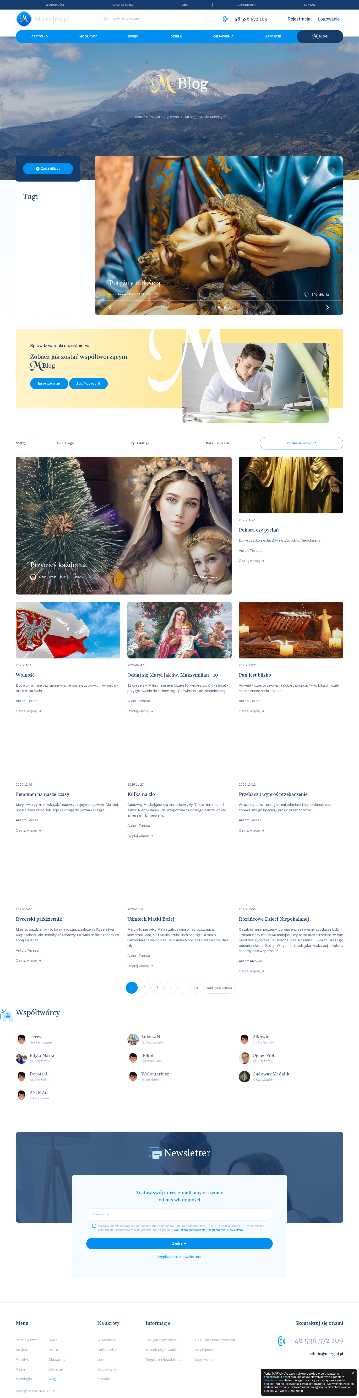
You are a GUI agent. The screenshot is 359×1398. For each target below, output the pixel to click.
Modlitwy (88, 36)
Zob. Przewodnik (88, 383)
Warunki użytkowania (162, 1350)
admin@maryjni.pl (326, 1353)
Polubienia (320, 294)
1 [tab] (213, 307)
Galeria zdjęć (123, 4)
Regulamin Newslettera (163, 1359)
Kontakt (310, 4)
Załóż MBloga (50, 168)
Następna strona (219, 988)
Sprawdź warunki (49, 383)
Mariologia (24, 1379)
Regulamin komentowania (215, 1340)
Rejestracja (299, 19)
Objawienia (223, 36)
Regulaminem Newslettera (225, 1230)
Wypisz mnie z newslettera (179, 1257)
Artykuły (39, 36)
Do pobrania (246, 4)
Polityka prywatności (161, 1340)
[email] (179, 1214)
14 (196, 988)
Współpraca (204, 1350)
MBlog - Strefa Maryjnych (205, 117)
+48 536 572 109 (316, 1340)
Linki (185, 4)
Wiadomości (55, 4)
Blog (320, 36)
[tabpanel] (219, 235)
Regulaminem (273, 1380)
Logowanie (329, 19)
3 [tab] (225, 307)
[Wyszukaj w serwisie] (153, 19)
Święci (133, 36)
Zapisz (177, 1243)
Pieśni (20, 1369)
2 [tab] (219, 307)
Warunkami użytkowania (190, 1230)
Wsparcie (273, 36)
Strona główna (27, 1340)
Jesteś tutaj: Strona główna (156, 117)
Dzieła (176, 36)
